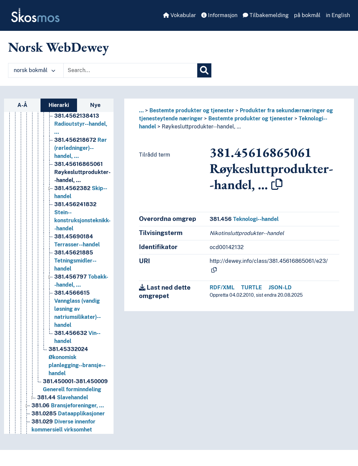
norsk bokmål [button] (34, 70)
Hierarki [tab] (59, 105)
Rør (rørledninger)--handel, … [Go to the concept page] (80, 153)
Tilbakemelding (266, 15)
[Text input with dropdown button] (130, 70)
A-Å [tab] (22, 105)
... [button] (141, 110)
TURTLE (251, 287)
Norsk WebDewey (58, 47)
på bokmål (307, 15)
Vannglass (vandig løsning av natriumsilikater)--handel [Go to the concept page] (77, 314)
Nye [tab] (95, 105)
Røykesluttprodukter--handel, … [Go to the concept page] (82, 177)
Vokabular (179, 15)
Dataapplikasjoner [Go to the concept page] (68, 418)
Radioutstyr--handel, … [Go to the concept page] (80, 129)
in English (338, 15)
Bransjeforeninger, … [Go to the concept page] (67, 410)
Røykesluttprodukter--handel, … (201, 126)
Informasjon (219, 15)
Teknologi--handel (244, 219)
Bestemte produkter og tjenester (191, 110)
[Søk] (204, 70)
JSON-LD (280, 287)
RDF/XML (222, 287)
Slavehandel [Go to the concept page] (62, 402)
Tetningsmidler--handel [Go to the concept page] (75, 265)
